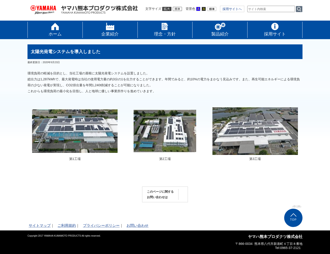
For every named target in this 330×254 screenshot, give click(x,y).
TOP (293, 219)
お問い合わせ (137, 225)
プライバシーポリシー (101, 225)
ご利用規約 (67, 225)
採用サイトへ (232, 9)
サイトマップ (40, 225)
